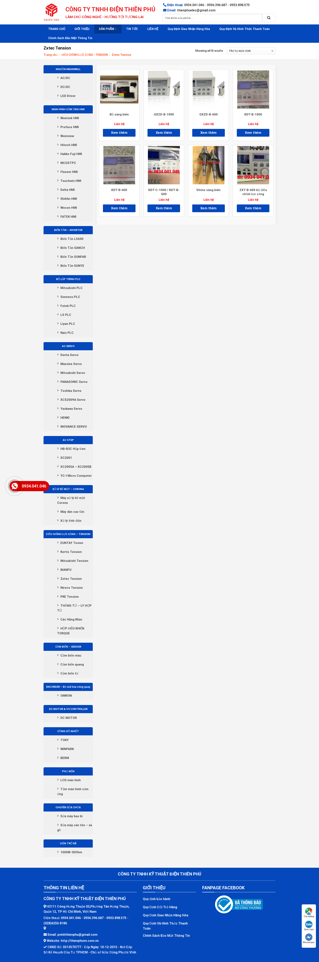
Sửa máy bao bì (71, 816)
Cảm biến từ (69, 673)
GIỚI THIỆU (82, 29)
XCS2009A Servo (72, 400)
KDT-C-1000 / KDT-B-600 (163, 192)
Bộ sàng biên (119, 114)
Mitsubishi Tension (74, 561)
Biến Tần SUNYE (72, 266)
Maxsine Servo (71, 364)
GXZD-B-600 (208, 114)
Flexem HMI (69, 172)
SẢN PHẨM (108, 29)
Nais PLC (67, 333)
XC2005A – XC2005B (75, 467)
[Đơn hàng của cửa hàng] (251, 50)
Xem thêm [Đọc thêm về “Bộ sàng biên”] (119, 133)
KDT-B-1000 (253, 114)
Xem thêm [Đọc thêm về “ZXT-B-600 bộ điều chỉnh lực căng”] (253, 208)
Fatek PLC (68, 306)
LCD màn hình (70, 780)
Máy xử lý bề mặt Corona (71, 500)
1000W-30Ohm (71, 852)
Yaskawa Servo (71, 409)
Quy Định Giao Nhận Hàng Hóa (189, 29)
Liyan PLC (67, 324)
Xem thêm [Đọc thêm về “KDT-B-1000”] (253, 133)
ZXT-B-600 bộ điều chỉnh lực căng (253, 192)
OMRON (66, 695)
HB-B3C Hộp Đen (72, 449)
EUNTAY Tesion (71, 543)
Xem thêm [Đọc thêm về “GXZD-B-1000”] (164, 133)
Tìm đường (309, 913)
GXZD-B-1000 (164, 114)
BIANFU (65, 570)
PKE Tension (69, 597)
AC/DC (65, 78)
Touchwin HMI (70, 181)
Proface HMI (69, 127)
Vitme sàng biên (208, 190)
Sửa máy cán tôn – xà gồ (74, 827)
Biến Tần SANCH (72, 248)
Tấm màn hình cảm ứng (72, 791)
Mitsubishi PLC (71, 288)
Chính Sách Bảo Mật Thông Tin (70, 38)
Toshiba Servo (70, 391)
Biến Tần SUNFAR (73, 257)
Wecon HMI (68, 208)
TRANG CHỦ (56, 29)
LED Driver (68, 96)
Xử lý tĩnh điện (70, 521)
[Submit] (268, 18)
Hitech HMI (68, 145)
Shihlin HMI (68, 199)
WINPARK (67, 749)
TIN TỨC (132, 29)
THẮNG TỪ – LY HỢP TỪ (74, 608)
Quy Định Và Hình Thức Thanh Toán (244, 29)
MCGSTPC (68, 163)
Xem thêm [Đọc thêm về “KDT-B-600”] (119, 208)
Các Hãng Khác (71, 619)
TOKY (64, 740)
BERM (64, 758)
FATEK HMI (68, 217)
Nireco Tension (71, 588)
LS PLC (65, 315)
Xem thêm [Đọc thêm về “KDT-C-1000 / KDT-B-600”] (164, 208)
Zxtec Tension (71, 579)
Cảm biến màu (70, 655)
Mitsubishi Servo (72, 373)
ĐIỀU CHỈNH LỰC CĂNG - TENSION (84, 54)
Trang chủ (51, 54)
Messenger (309, 938)
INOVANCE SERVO (73, 426)
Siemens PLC (70, 297)
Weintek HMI (69, 118)
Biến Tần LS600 (71, 239)
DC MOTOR (68, 718)
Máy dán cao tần (72, 512)
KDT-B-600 (119, 190)
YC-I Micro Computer (76, 476)
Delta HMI (67, 190)
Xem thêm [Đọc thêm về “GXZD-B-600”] (208, 133)
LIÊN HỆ (152, 29)
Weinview (67, 136)
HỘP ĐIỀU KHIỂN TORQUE (70, 631)
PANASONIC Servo (73, 382)
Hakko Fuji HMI (71, 154)
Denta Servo (69, 355)
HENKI (64, 418)
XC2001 (66, 458)
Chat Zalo (309, 926)
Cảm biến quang (72, 664)
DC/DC (65, 87)
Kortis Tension (71, 552)
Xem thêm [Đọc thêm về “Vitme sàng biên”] (208, 208)
